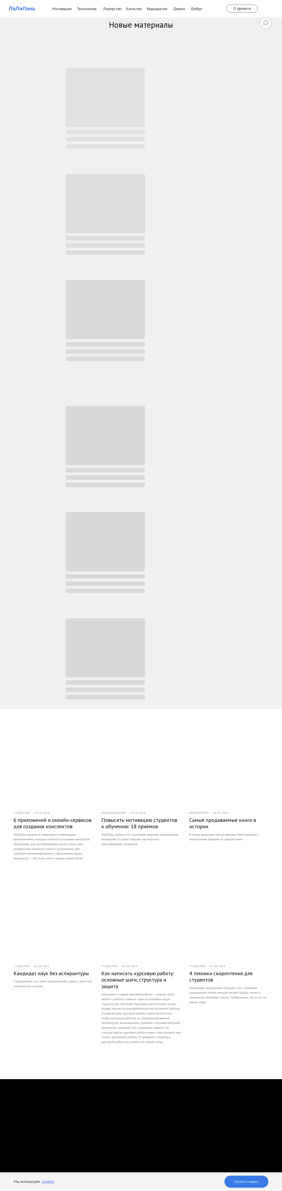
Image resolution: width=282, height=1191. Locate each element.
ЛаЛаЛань (22, 8)
